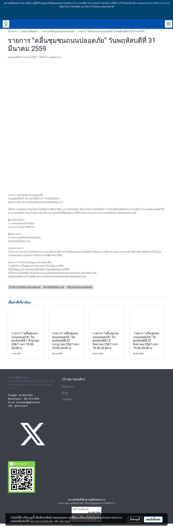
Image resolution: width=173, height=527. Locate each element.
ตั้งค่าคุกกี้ (135, 519)
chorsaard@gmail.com (28, 402)
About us (68, 386)
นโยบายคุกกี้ (65, 521)
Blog (65, 393)
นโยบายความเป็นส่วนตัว (41, 521)
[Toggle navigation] (168, 24)
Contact (67, 399)
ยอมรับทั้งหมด (153, 519)
